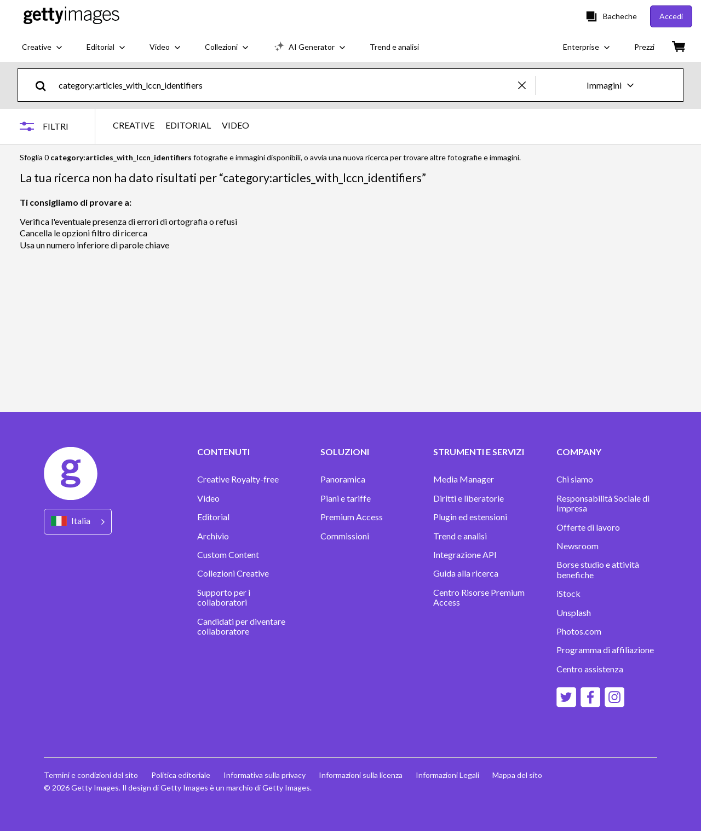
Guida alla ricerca (465, 573)
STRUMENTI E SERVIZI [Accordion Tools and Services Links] (478, 452)
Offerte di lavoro (588, 527)
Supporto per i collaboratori (223, 597)
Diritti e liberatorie (468, 498)
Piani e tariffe (345, 498)
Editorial (213, 517)
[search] (45, 85)
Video (208, 498)
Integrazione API (465, 555)
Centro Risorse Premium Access (479, 597)
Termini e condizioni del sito (91, 775)
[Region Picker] (78, 521)
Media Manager (463, 479)
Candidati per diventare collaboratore (241, 626)
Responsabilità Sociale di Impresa (603, 503)
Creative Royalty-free (238, 479)
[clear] (527, 85)
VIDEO (235, 125)
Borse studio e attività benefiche (597, 569)
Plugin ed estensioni (470, 517)
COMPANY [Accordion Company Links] (578, 452)
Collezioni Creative (233, 573)
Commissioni (344, 536)
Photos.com (578, 631)
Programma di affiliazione (605, 650)
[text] (286, 85)
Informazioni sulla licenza (361, 775)
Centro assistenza (589, 669)
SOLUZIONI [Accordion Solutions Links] (344, 452)
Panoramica (342, 479)
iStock (568, 593)
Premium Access (351, 517)
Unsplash (573, 613)
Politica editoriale (180, 775)
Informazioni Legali (447, 775)
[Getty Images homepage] (71, 16)
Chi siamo (574, 479)
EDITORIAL (188, 125)
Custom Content (228, 555)
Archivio (213, 536)
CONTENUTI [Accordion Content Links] (223, 452)
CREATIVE (133, 125)
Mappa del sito (517, 775)
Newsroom (577, 546)
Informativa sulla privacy (264, 775)
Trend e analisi (460, 536)
